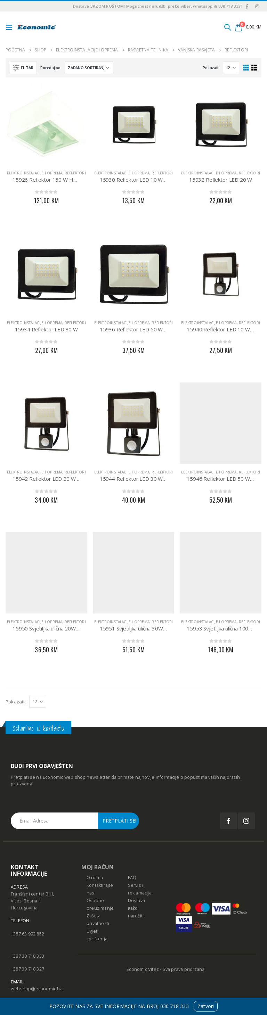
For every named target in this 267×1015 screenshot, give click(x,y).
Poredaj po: (50, 67)
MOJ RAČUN (97, 867)
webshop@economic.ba (37, 989)
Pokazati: (211, 67)
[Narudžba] (89, 67)
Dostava (136, 900)
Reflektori (75, 173)
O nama (95, 878)
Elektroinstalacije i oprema (34, 173)
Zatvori (205, 1006)
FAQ (132, 878)
